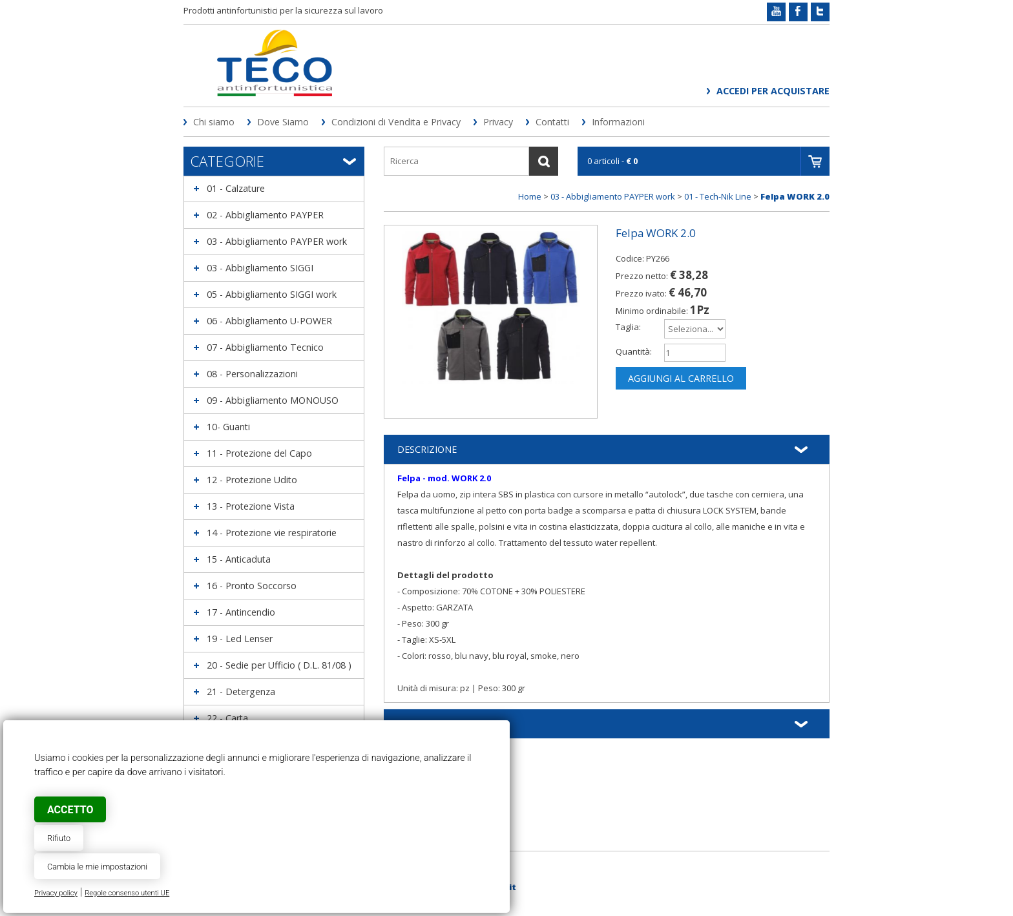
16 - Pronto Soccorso (252, 585)
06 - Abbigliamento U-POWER (269, 321)
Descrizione (427, 449)
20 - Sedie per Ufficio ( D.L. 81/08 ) (279, 665)
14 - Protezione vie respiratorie (272, 532)
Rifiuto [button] (58, 838)
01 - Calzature (236, 188)
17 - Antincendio (241, 612)
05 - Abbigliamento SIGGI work (272, 294)
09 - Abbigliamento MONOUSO (273, 400)
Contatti (552, 122)
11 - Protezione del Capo (259, 453)
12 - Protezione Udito (252, 480)
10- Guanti (228, 427)
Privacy (498, 122)
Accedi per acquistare (773, 91)
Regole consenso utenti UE (127, 893)
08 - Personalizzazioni (252, 374)
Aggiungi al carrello (681, 378)
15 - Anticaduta (239, 559)
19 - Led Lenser (240, 638)
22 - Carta (227, 718)
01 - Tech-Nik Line (717, 196)
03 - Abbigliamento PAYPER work (277, 241)
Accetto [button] (70, 810)
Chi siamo (214, 122)
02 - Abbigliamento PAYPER (265, 215)
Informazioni (618, 122)
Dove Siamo (283, 122)
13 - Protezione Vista (251, 506)
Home (529, 196)
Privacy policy (56, 893)
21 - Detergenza (241, 691)
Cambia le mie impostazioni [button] (97, 866)
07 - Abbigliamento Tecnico (265, 347)
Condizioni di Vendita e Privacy (396, 122)
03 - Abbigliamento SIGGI (260, 268)
